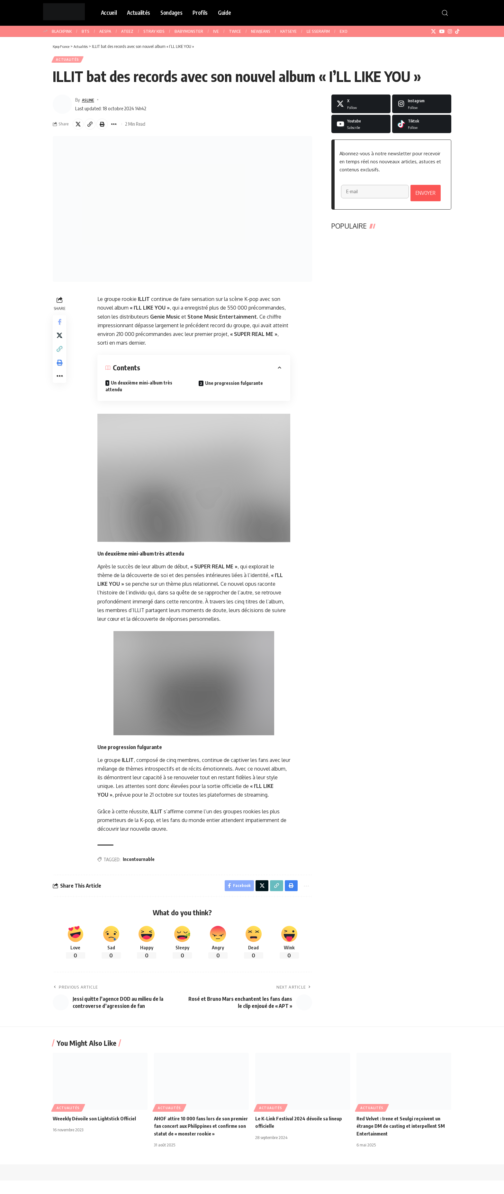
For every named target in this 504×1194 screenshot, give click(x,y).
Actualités (69, 60)
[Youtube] (361, 126)
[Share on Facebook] (60, 327)
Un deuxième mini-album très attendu (139, 390)
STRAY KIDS (154, 31)
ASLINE (89, 102)
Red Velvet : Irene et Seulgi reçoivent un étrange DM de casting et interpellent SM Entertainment (403, 1132)
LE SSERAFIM (318, 31)
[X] (433, 31)
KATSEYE (288, 31)
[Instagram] (450, 31)
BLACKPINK (62, 31)
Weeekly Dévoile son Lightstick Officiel (97, 1124)
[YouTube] (441, 31)
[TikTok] (457, 31)
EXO (343, 31)
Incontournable (140, 863)
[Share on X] (79, 127)
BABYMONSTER (189, 31)
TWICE (235, 31)
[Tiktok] (421, 126)
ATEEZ (127, 31)
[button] (445, 13)
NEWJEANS (260, 31)
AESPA (105, 31)
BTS (85, 31)
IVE (216, 31)
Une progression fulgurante (235, 387)
